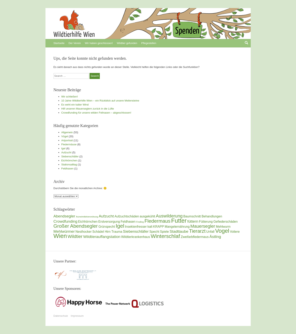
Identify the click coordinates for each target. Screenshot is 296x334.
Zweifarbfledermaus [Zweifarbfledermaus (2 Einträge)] (195, 237)
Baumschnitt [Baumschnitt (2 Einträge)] (192, 216)
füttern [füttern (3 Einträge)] (192, 221)
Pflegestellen (148, 43)
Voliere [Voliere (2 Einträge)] (235, 231)
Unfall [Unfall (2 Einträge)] (210, 231)
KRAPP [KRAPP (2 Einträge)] (158, 226)
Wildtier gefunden (127, 43)
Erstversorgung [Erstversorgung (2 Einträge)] (109, 221)
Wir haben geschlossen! (99, 43)
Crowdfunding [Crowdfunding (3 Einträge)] (65, 221)
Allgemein (67, 132)
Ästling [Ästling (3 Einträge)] (215, 237)
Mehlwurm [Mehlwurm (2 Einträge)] (223, 226)
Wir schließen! (69, 96)
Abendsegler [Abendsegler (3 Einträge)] (64, 216)
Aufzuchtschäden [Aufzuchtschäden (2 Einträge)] (126, 216)
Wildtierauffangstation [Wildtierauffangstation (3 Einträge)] (101, 237)
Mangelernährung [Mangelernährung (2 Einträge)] (177, 226)
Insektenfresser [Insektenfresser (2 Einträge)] (136, 226)
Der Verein (74, 43)
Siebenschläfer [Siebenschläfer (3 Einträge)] (136, 231)
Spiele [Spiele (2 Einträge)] (164, 231)
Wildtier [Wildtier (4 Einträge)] (75, 236)
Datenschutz (61, 315)
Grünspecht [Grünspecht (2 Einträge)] (106, 226)
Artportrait (67, 140)
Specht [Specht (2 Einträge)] (154, 231)
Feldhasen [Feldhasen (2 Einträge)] (128, 221)
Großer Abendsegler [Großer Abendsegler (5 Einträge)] (76, 226)
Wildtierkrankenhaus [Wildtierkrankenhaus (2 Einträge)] (135, 237)
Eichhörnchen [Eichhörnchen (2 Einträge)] (88, 221)
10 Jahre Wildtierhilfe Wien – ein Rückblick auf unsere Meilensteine (100, 100)
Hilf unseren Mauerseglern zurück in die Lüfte (87, 108)
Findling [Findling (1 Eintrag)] (140, 222)
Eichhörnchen (69, 160)
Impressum (77, 315)
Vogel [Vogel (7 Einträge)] (222, 231)
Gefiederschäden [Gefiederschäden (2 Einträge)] (225, 221)
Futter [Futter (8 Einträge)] (179, 220)
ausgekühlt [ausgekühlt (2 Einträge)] (147, 216)
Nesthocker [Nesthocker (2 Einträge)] (83, 231)
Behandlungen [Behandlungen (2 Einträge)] (212, 216)
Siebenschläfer (70, 156)
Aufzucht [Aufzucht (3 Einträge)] (106, 216)
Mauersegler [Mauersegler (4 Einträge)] (202, 226)
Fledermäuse (69, 144)
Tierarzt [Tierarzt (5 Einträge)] (197, 231)
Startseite (59, 43)
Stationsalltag (69, 164)
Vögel (64, 136)
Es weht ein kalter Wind (75, 104)
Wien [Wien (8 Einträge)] (60, 236)
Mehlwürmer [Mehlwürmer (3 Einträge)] (64, 231)
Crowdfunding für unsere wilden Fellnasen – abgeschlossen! (96, 112)
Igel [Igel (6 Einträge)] (120, 226)
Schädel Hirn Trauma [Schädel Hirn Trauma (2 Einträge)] (107, 231)
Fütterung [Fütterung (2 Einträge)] (206, 221)
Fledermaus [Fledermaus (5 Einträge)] (157, 221)
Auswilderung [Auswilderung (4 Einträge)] (169, 215)
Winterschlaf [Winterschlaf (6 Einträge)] (165, 236)
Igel (63, 148)
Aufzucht (66, 152)
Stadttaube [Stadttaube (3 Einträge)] (179, 231)
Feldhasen (67, 168)
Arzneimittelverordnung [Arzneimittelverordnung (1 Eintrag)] (87, 216)
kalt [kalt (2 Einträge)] (150, 226)
